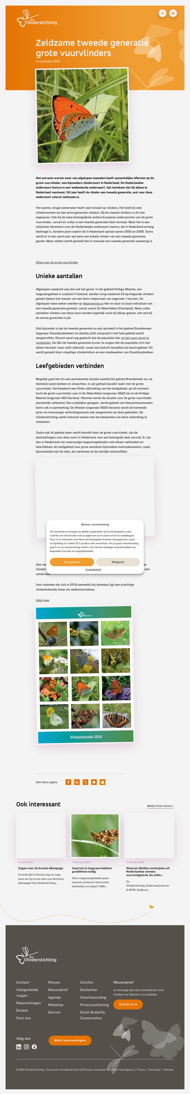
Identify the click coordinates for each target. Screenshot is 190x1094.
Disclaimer (154, 1068)
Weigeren (118, 562)
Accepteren (72, 562)
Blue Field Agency (123, 1068)
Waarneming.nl (93, 303)
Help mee (42, 599)
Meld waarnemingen (70, 1039)
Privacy (141, 1068)
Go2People (85, 1068)
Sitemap (168, 1068)
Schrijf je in (128, 1003)
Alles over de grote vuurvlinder (57, 262)
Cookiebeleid (93, 569)
